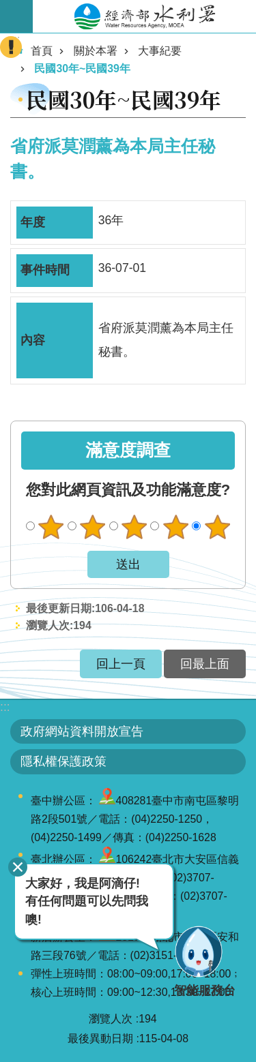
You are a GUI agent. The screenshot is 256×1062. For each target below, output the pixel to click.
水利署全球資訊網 (144, 16)
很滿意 (217, 527)
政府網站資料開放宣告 (81, 731)
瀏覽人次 (110, 1019)
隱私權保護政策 (63, 761)
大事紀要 (160, 51)
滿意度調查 (128, 450)
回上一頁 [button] (120, 664)
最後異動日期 (100, 1038)
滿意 (175, 527)
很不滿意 (51, 527)
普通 (134, 527)
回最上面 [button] (204, 664)
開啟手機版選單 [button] (16, 16)
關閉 (17, 867)
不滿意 (93, 527)
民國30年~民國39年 (82, 68)
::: (5, 707)
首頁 (42, 51)
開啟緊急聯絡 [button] (11, 47)
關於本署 (95, 51)
